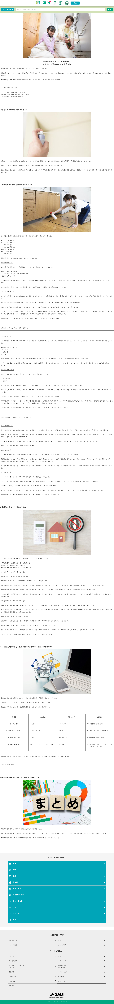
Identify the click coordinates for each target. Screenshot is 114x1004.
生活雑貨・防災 (57, 895)
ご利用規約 (81, 956)
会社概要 (32, 972)
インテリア (57, 913)
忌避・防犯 (57, 888)
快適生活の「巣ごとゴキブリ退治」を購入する (15, 328)
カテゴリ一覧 (7, 9)
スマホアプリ (81, 981)
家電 (57, 864)
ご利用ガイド (32, 956)
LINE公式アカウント (32, 977)
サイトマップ (81, 972)
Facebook (32, 981)
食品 (57, 870)
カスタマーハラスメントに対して (32, 966)
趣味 (57, 920)
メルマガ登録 (32, 945)
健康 (57, 876)
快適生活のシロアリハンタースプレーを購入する (16, 417)
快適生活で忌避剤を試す (8, 764)
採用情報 (32, 986)
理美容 (57, 882)
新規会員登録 (32, 940)
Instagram (81, 977)
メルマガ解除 (81, 945)
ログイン (81, 940)
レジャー (57, 907)
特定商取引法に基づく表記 (81, 966)
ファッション (57, 901)
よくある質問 (32, 961)
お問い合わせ (81, 961)
